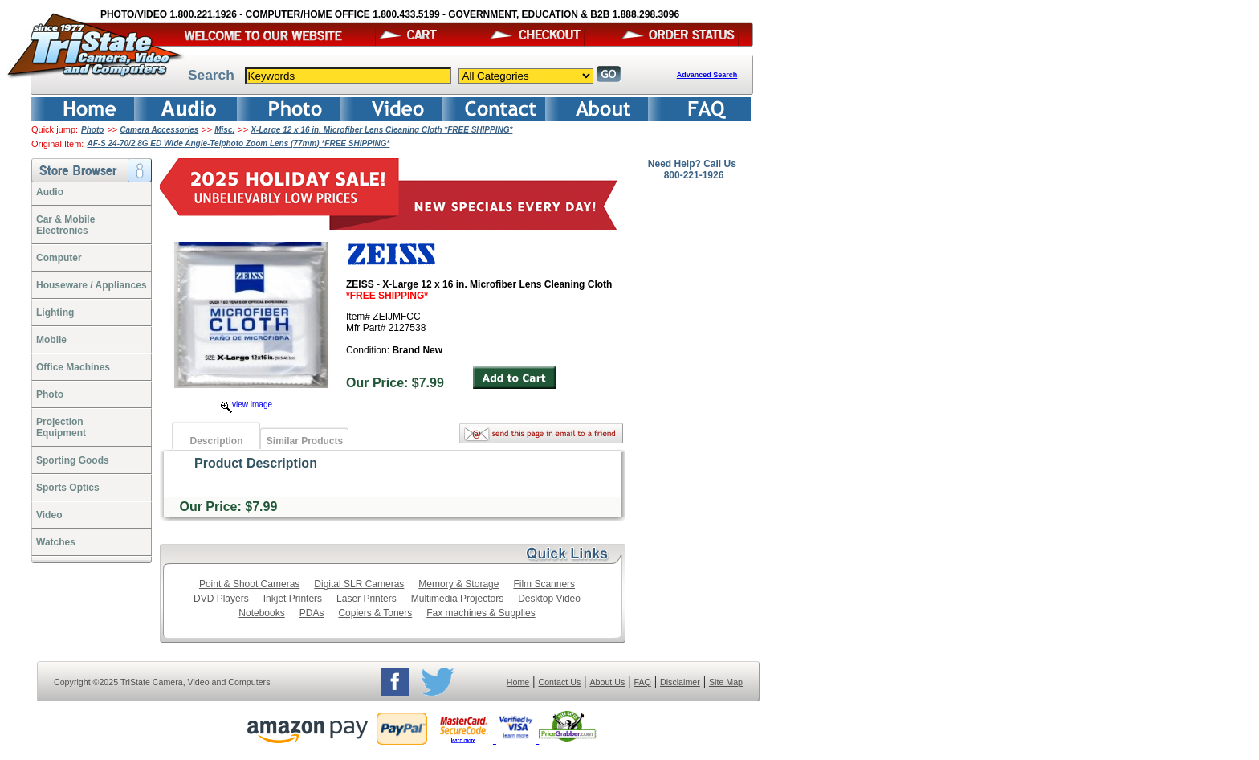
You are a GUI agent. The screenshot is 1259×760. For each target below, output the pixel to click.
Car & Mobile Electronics (65, 225)
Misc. (224, 129)
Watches (55, 542)
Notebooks (261, 613)
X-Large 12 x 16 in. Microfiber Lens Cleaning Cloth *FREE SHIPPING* (381, 129)
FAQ (642, 682)
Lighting (55, 312)
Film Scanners (544, 584)
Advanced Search (707, 75)
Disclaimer (680, 682)
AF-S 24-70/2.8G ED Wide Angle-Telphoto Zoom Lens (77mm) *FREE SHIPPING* (238, 143)
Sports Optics (68, 487)
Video (49, 515)
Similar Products (305, 441)
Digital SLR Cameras (359, 584)
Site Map (726, 682)
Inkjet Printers (292, 598)
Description (215, 441)
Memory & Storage (458, 584)
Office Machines (73, 367)
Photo (92, 129)
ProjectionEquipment (61, 427)
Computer (59, 258)
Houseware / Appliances (91, 285)
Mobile (51, 339)
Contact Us (560, 682)
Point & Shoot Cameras (249, 584)
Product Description (255, 463)
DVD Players (221, 598)
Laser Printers (366, 598)
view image (246, 404)
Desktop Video (549, 598)
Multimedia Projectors (457, 598)
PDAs (311, 613)
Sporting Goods (72, 460)
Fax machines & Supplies (480, 613)
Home (518, 682)
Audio (49, 192)
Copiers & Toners (375, 613)
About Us (607, 682)
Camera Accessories (159, 129)
